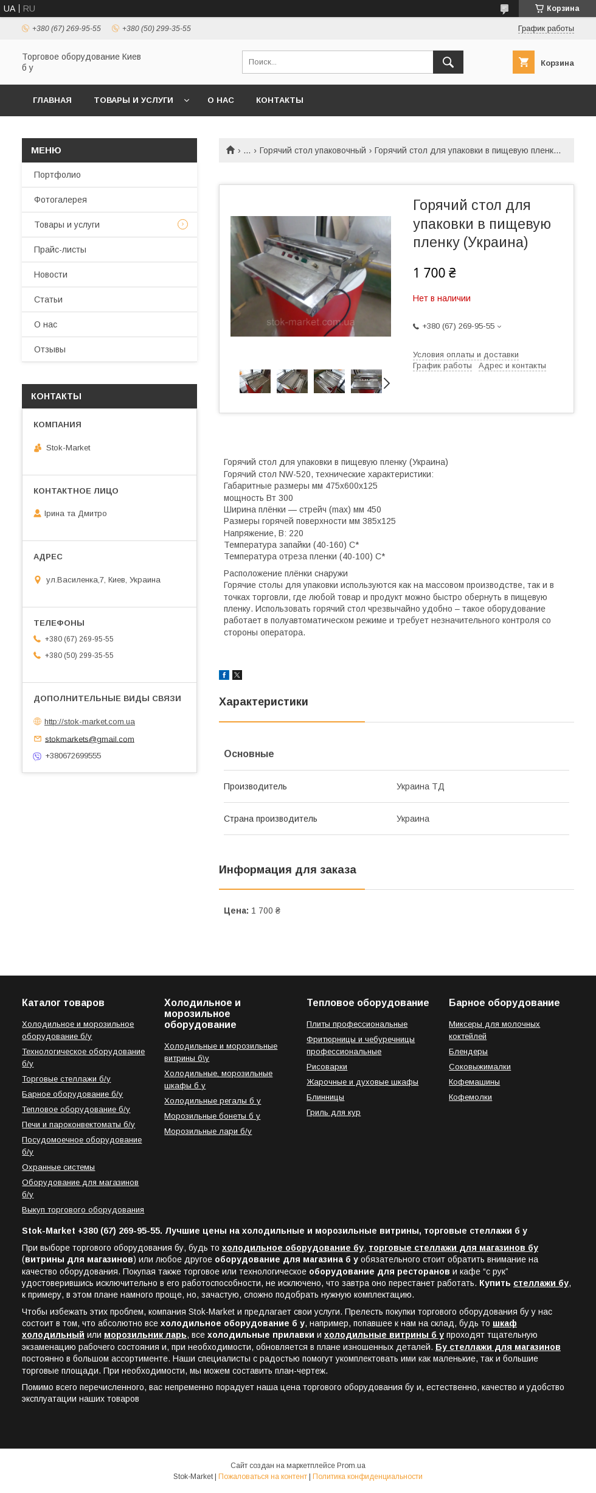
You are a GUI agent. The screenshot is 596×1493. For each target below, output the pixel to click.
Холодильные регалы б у (212, 1100)
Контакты (279, 100)
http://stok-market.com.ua (89, 721)
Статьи (48, 299)
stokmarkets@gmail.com (89, 738)
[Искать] (448, 62)
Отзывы (50, 349)
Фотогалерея (60, 200)
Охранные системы (58, 1167)
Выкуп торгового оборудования (83, 1209)
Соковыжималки (480, 1066)
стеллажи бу (541, 1283)
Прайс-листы (60, 249)
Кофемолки (470, 1097)
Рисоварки (327, 1066)
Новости (51, 274)
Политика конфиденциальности (368, 1476)
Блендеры (468, 1051)
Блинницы (325, 1097)
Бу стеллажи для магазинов (498, 1347)
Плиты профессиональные (357, 1024)
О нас (220, 100)
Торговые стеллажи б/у (66, 1078)
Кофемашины (474, 1081)
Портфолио (57, 175)
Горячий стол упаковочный (313, 150)
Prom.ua (351, 1465)
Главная (52, 100)
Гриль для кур (334, 1112)
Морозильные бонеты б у (212, 1116)
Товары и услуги (133, 100)
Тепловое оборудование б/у (76, 1109)
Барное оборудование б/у (72, 1094)
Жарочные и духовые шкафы (362, 1081)
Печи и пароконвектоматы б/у (78, 1124)
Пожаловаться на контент (262, 1476)
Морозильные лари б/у (208, 1131)
